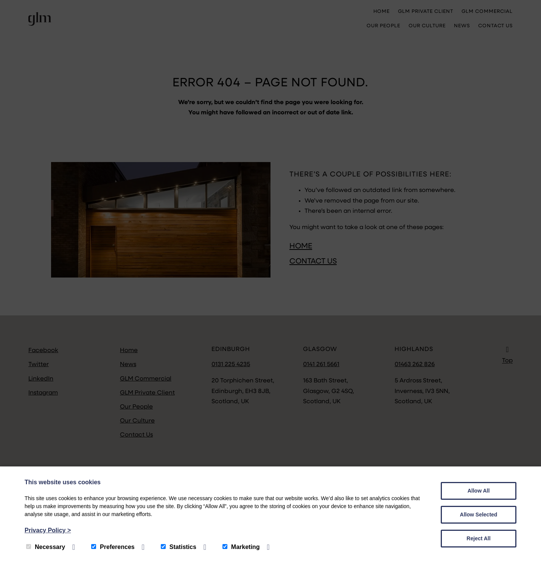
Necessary (45, 547)
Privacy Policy (48, 530)
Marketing (241, 547)
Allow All (479, 491)
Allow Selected (478, 515)
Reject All (478, 538)
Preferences (113, 547)
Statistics (178, 547)
